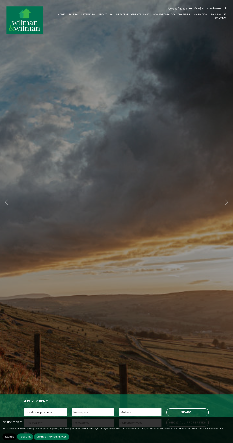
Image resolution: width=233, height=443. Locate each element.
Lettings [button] (88, 14)
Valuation (200, 14)
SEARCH (187, 412)
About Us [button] (105, 14)
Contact (221, 18)
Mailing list (219, 14)
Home (61, 14)
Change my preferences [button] (51, 436)
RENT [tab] (42, 401)
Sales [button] (73, 14)
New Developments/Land (132, 14)
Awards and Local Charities (171, 14)
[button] (6, 202)
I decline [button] (25, 436)
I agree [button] (9, 436)
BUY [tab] (28, 401)
